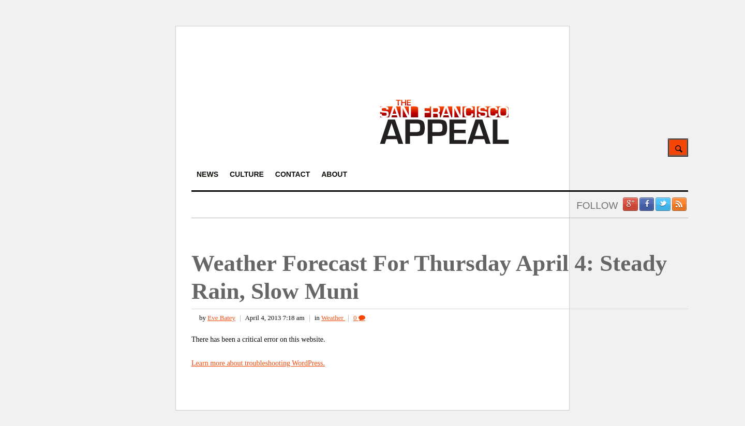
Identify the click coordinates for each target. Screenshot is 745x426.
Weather (333, 318)
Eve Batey (221, 318)
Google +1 (630, 204)
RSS (679, 204)
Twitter (662, 204)
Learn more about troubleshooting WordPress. (258, 363)
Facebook (646, 204)
